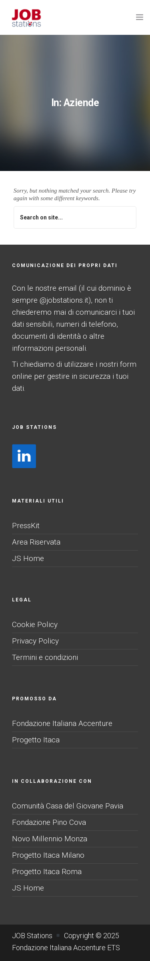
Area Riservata (36, 542)
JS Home (28, 558)
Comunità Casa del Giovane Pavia (67, 805)
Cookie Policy (35, 624)
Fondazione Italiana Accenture (62, 723)
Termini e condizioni (45, 657)
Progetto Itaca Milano (48, 855)
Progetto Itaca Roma (47, 871)
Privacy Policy (35, 640)
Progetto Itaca (36, 739)
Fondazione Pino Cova (49, 822)
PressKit (26, 525)
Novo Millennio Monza (49, 838)
